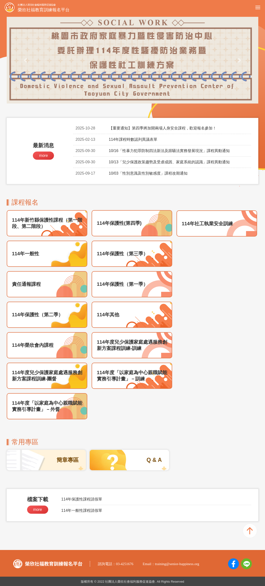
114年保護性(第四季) (119, 223)
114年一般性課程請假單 (81, 510)
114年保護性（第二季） (37, 314)
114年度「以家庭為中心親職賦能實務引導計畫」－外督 (47, 406)
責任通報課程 (26, 284)
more (43, 155)
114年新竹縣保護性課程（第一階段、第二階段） (47, 223)
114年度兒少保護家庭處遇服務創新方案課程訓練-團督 (47, 375)
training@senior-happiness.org (177, 564)
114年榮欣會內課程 (32, 345)
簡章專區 (68, 460)
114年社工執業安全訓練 (207, 223)
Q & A (154, 460)
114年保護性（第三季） (122, 253)
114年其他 (108, 314)
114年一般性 (25, 253)
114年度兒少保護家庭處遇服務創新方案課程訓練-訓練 (132, 345)
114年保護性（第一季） (122, 284)
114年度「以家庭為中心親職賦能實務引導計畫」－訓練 (132, 375)
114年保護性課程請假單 (81, 499)
